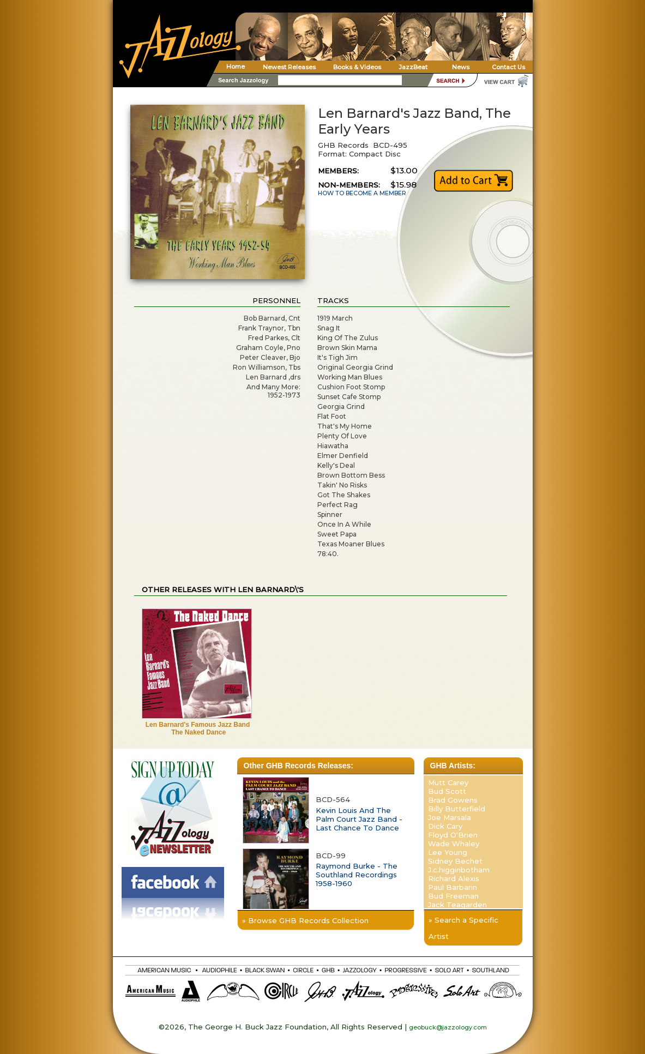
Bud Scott (447, 791)
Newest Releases (289, 67)
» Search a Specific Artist (463, 928)
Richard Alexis (453, 878)
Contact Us (508, 67)
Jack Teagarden (457, 904)
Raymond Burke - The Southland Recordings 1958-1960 (356, 875)
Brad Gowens (453, 800)
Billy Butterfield (456, 808)
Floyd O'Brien (453, 834)
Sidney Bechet (455, 861)
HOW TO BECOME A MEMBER (362, 193)
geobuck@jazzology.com (448, 1027)
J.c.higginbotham (459, 869)
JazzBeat (413, 67)
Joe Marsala (449, 817)
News (460, 67)
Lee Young (447, 852)
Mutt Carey (448, 782)
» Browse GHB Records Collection (305, 920)
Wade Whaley (453, 843)
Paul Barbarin (452, 887)
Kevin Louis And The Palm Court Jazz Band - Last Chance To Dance (359, 819)
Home (235, 66)
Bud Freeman (453, 896)
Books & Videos (357, 67)
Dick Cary (445, 826)
